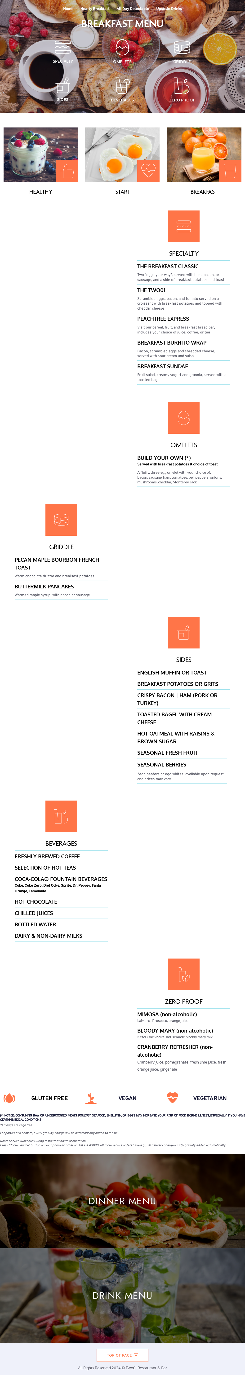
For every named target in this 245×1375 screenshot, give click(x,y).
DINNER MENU (122, 1201)
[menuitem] (68, 9)
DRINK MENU (122, 1295)
